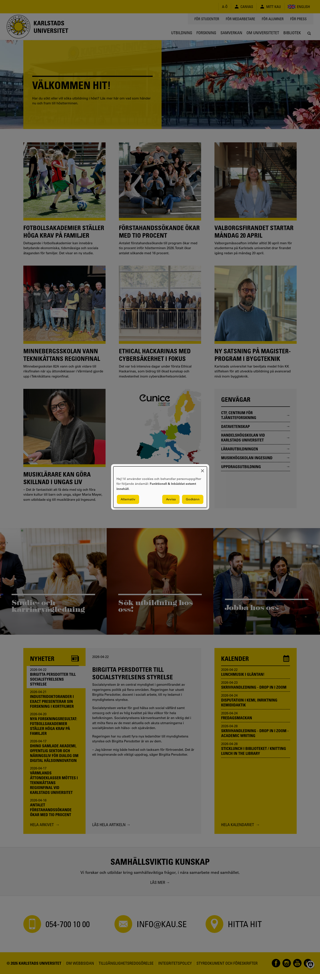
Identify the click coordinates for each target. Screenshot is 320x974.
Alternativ (128, 499)
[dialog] (160, 486)
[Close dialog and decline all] (202, 469)
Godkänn (193, 499)
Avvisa (171, 499)
